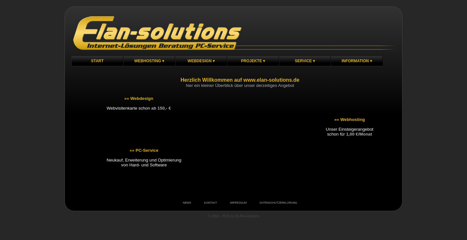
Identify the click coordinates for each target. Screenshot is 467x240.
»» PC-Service (143, 150)
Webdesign (199, 61)
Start (97, 61)
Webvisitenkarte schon (139, 108)
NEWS (187, 202)
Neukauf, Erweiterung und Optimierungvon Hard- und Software (144, 162)
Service (303, 61)
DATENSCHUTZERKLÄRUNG (278, 202)
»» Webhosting (349, 119)
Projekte (251, 61)
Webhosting (147, 61)
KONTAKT (210, 202)
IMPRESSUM (238, 202)
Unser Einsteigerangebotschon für (350, 132)
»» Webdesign (138, 98)
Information (355, 61)
